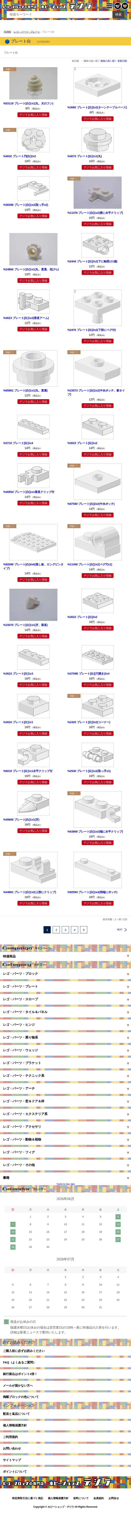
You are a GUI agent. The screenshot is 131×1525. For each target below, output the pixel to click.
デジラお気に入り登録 (33, 114)
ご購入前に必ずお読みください (25, 1351)
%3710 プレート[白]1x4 (18, 443)
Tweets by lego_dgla (65, 1184)
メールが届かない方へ (19, 1389)
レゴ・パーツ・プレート (27, 31)
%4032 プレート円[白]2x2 (19, 156)
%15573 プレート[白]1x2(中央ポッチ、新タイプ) (96, 392)
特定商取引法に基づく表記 (27, 1511)
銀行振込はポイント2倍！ (21, 1377)
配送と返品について (17, 1420)
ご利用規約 (11, 1446)
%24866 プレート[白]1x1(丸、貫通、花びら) (31, 269)
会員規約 (98, 1511)
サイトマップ (12, 1471)
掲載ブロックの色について (22, 1402)
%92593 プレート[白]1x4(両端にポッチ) (92, 892)
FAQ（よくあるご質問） (20, 1364)
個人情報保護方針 (15, 1433)
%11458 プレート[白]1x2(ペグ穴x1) (89, 564)
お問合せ (114, 1511)
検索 (118, 14)
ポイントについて (15, 1484)
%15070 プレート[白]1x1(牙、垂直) (25, 625)
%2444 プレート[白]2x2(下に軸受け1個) (92, 261)
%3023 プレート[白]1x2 (82, 443)
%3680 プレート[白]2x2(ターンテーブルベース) (97, 107)
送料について (81, 1511)
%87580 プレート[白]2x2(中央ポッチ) (91, 503)
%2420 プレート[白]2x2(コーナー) (88, 722)
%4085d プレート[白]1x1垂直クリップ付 (28, 491)
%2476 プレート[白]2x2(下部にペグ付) (91, 329)
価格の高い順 (107, 61)
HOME (7, 31)
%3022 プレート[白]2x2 (82, 617)
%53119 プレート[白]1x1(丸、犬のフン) (28, 103)
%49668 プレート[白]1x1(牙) (21, 819)
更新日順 (122, 61)
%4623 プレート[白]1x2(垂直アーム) (26, 318)
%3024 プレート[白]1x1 (18, 722)
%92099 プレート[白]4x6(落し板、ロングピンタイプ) (33, 566)
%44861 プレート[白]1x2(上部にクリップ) (29, 892)
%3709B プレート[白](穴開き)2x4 (88, 673)
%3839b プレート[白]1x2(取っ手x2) (25, 204)
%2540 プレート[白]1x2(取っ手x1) (89, 771)
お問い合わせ (12, 1458)
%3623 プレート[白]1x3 (18, 673)
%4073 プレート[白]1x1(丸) (84, 156)
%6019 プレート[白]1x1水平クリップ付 (27, 771)
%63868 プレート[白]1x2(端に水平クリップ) (95, 831)
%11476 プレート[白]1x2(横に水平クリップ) (95, 212)
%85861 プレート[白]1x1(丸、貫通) (25, 390)
